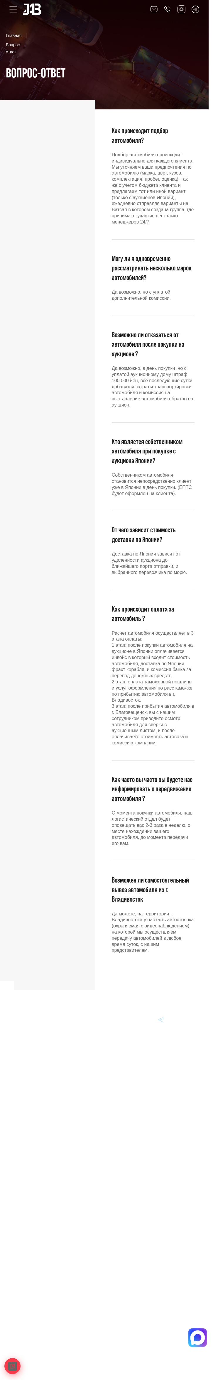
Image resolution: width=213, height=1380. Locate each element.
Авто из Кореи (28, 1101)
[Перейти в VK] (119, 1019)
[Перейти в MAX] (133, 1019)
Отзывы (23, 1182)
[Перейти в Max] (181, 9)
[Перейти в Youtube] (175, 1019)
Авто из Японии (30, 1114)
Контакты (24, 1196)
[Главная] (24, 1019)
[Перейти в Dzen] (147, 1019)
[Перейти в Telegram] (195, 9)
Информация (28, 1155)
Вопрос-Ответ (28, 1169)
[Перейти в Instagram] (189, 1019)
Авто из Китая (28, 1128)
